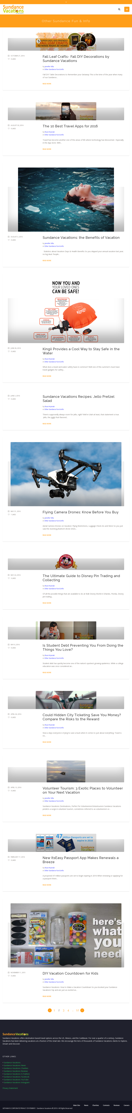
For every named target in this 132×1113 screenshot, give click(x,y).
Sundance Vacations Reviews (16, 1071)
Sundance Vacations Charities (16, 1068)
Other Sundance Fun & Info (54, 69)
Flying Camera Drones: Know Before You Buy (81, 512)
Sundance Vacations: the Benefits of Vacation (81, 238)
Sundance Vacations (12, 1062)
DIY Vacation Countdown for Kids (70, 973)
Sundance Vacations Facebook (16, 1077)
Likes (13, 59)
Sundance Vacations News (15, 1065)
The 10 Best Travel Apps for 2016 (70, 126)
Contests (106, 1105)
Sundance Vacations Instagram (17, 1082)
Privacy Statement (10, 1088)
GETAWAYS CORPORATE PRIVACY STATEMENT (19, 1108)
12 (77, 1010)
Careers (126, 1105)
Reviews (117, 1105)
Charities (95, 1105)
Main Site (76, 1105)
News (86, 1105)
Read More (47, 84)
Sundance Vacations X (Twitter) (17, 1074)
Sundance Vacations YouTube (16, 1079)
